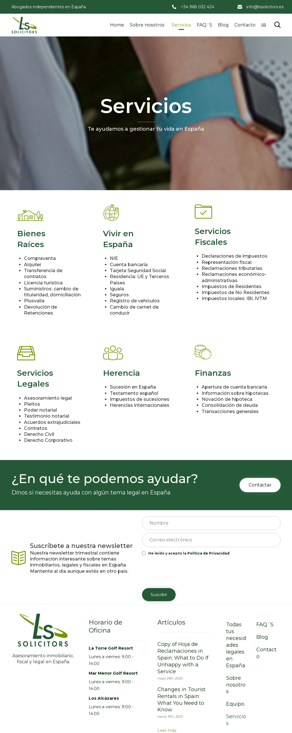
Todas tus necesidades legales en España (236, 645)
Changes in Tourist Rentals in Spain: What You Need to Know (181, 699)
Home (117, 25)
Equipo (235, 704)
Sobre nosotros (147, 25)
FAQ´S (204, 25)
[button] (260, 485)
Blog (223, 25)
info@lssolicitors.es (264, 6)
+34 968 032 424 (197, 6)
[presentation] (185, 571)
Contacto (245, 25)
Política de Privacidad (208, 553)
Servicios (181, 25)
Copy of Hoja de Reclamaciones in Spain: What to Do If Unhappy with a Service (182, 658)
